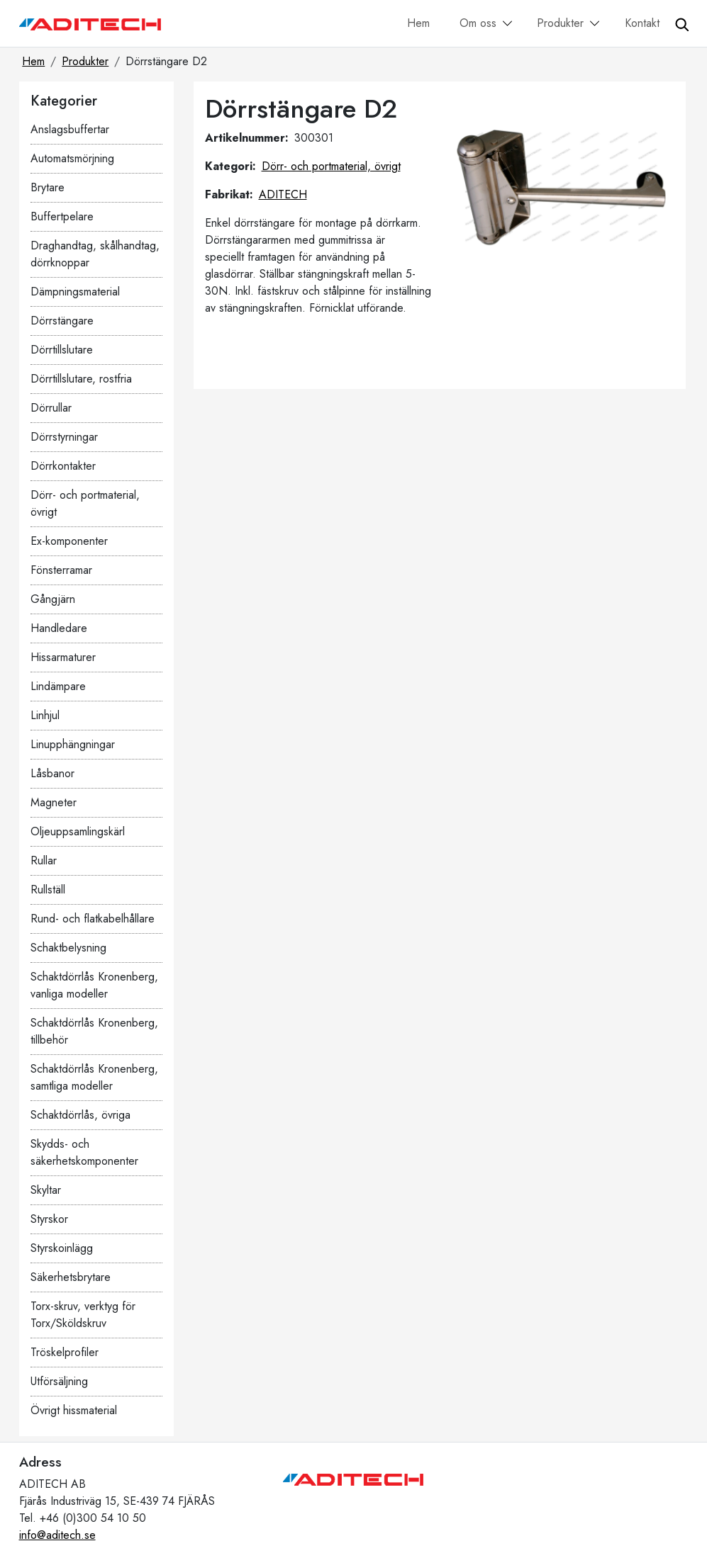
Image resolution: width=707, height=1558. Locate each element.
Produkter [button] (560, 23)
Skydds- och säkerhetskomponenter (84, 1152)
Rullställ (47, 889)
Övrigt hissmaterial (73, 1410)
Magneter (53, 802)
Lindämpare (58, 686)
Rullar (43, 860)
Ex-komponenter (69, 541)
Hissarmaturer (63, 657)
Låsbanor (52, 773)
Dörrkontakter (63, 466)
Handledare (58, 628)
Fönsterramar (61, 570)
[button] (507, 24)
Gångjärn (52, 599)
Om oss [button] (478, 23)
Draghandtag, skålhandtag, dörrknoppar (95, 254)
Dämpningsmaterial (75, 291)
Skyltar (45, 1190)
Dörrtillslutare (61, 349)
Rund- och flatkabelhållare (92, 918)
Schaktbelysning (68, 947)
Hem (418, 23)
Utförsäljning (59, 1381)
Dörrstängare (62, 320)
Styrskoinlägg (61, 1248)
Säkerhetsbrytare (70, 1277)
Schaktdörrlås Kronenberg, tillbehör (94, 1031)
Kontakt (642, 23)
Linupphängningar (72, 744)
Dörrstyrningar (64, 437)
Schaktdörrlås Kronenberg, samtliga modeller (94, 1077)
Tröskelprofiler (64, 1352)
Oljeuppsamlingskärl (77, 831)
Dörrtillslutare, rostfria (81, 379)
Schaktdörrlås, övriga (80, 1115)
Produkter (85, 61)
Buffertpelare (62, 216)
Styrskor (49, 1219)
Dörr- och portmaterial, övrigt (85, 503)
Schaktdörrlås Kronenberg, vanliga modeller (94, 985)
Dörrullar (51, 408)
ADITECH (283, 194)
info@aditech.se (57, 1535)
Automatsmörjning (72, 158)
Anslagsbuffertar (69, 129)
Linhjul (45, 715)
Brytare (47, 187)
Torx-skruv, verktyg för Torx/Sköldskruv (82, 1314)
